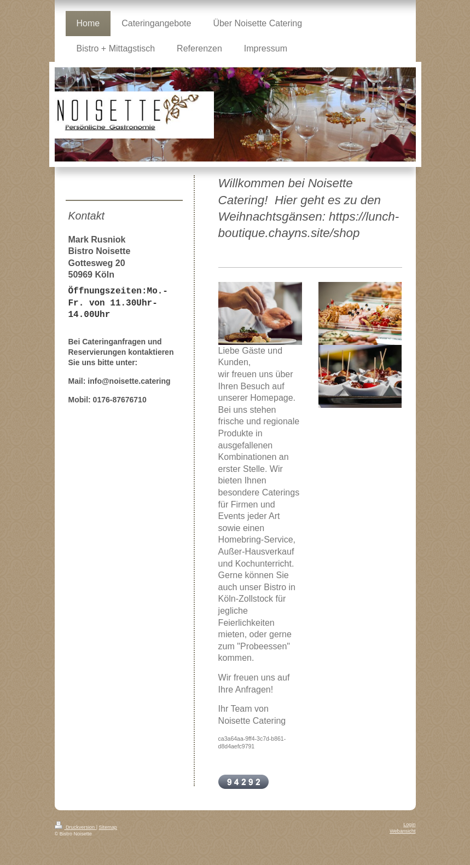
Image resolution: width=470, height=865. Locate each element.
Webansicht (402, 831)
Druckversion (75, 827)
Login (409, 824)
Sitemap (108, 827)
